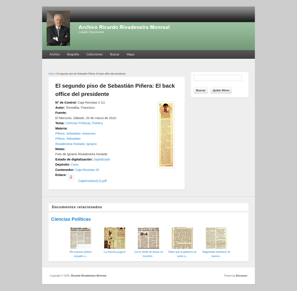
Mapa (130, 54)
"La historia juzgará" (114, 251)
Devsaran (241, 275)
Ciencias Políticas (77, 123)
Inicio (51, 73)
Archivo (55, 54)
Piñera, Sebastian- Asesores (75, 133)
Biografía (73, 54)
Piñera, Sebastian (67, 138)
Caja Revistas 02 (87, 170)
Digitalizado (102, 159)
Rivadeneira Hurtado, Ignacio (76, 144)
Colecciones (94, 54)
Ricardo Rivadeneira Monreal (88, 275)
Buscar (114, 54)
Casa (74, 164)
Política (97, 123)
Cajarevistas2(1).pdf (92, 181)
